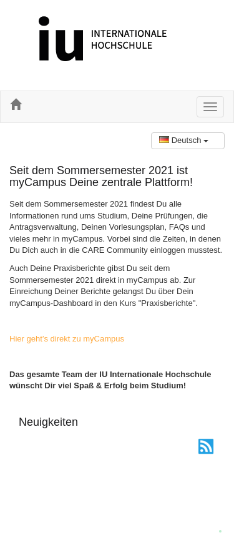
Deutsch (183, 140)
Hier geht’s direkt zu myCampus (66, 338)
